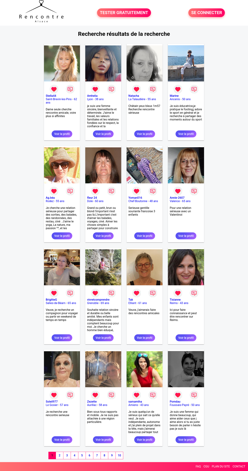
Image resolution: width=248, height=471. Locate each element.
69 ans (105, 303)
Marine (174, 95)
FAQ (198, 466)
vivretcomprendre (98, 299)
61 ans (142, 303)
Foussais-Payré (179, 405)
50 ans (186, 99)
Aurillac (91, 405)
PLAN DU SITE (221, 466)
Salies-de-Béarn (56, 303)
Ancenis (175, 99)
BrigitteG (51, 299)
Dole (90, 201)
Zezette (92, 401)
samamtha (135, 401)
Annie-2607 (177, 197)
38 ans (99, 99)
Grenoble (92, 303)
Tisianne (175, 299)
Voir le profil (62, 134)
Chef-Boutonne (137, 201)
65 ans (186, 201)
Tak (130, 299)
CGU (206, 466)
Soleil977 (52, 401)
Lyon (90, 99)
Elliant (132, 303)
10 (119, 455)
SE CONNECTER (206, 12)
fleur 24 (92, 197)
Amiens (133, 405)
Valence (175, 201)
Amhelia (92, 95)
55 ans (152, 99)
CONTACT (239, 466)
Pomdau (175, 401)
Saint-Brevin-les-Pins (59, 99)
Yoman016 (135, 197)
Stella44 (51, 95)
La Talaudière (136, 99)
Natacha (133, 95)
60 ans (99, 201)
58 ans (103, 405)
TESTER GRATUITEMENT (124, 12)
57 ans (64, 405)
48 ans (154, 201)
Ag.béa (50, 197)
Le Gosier (52, 405)
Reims (174, 303)
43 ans (184, 303)
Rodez (50, 201)
